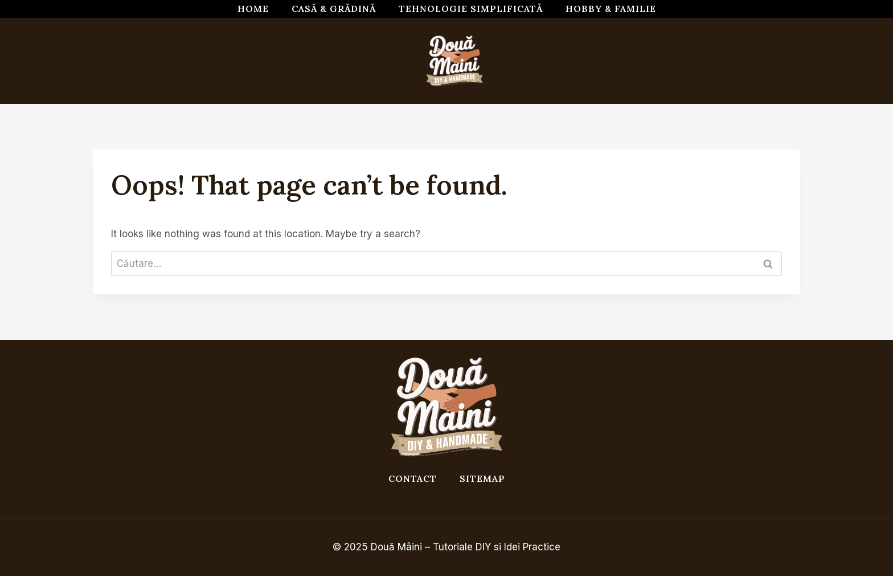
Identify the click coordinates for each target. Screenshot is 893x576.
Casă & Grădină (334, 8)
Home (253, 8)
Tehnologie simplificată (471, 8)
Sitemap (482, 478)
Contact (412, 478)
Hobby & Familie (611, 8)
